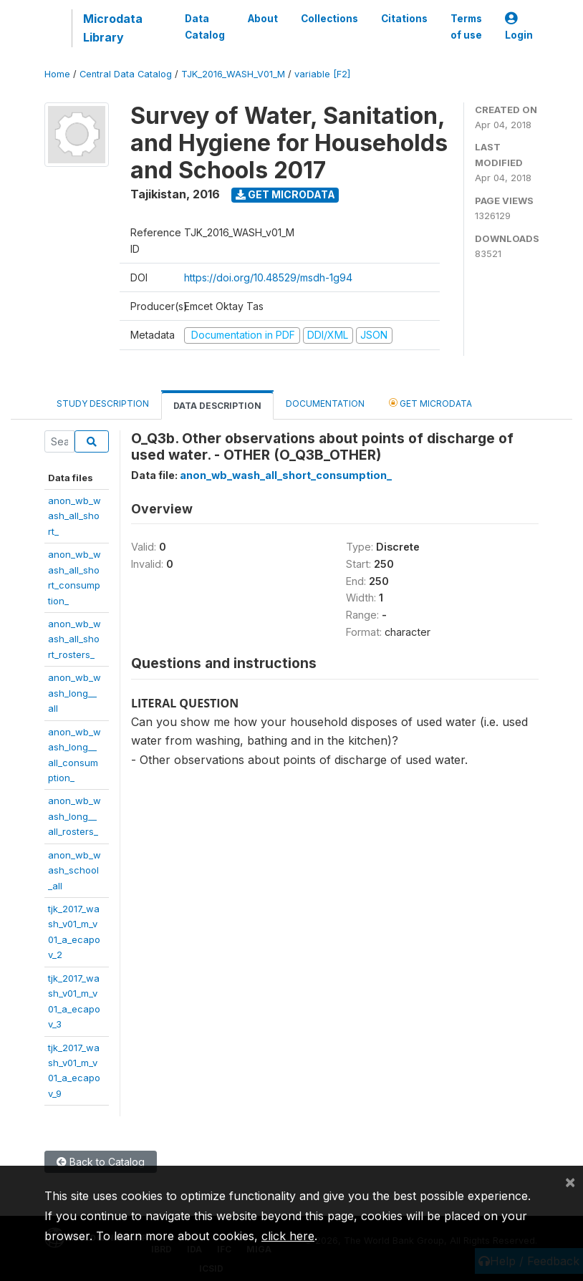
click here (287, 1236)
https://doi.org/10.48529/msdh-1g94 (268, 277)
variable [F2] (322, 74)
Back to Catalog (101, 1162)
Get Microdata (285, 194)
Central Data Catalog (126, 74)
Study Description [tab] (103, 403)
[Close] (570, 1181)
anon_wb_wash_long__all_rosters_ (74, 816)
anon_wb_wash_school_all (74, 870)
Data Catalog (205, 26)
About (263, 18)
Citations (404, 18)
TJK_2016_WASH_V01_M (233, 74)
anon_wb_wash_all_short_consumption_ (286, 475)
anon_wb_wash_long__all (74, 693)
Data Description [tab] (217, 405)
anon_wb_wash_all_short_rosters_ (74, 639)
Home (57, 74)
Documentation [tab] (325, 403)
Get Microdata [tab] (430, 403)
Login (519, 27)
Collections (329, 18)
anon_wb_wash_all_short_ (74, 516)
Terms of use (466, 26)
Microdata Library (113, 27)
